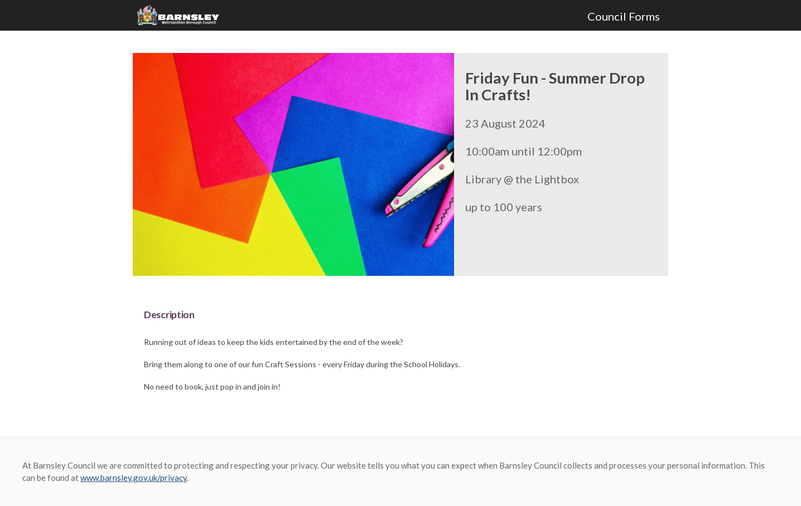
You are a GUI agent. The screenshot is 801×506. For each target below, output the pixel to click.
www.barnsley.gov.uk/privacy (133, 478)
